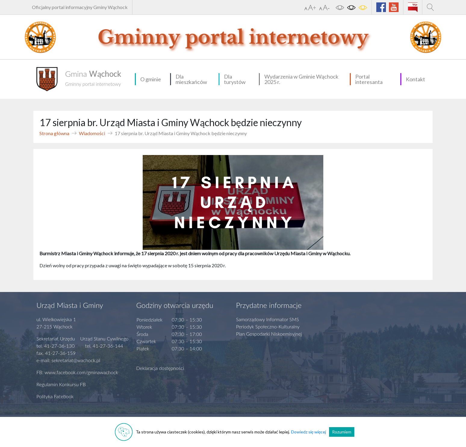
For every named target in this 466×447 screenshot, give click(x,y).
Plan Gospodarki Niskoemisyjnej (269, 334)
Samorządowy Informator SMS (267, 319)
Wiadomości (92, 133)
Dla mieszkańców (191, 79)
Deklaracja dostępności (160, 368)
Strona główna (54, 133)
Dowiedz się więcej (308, 431)
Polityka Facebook (55, 396)
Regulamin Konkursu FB (61, 384)
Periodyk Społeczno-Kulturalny (268, 326)
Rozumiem (341, 431)
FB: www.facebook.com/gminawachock (77, 372)
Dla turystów (235, 79)
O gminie (150, 79)
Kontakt (415, 79)
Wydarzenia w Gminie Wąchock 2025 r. (301, 79)
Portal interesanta (369, 79)
